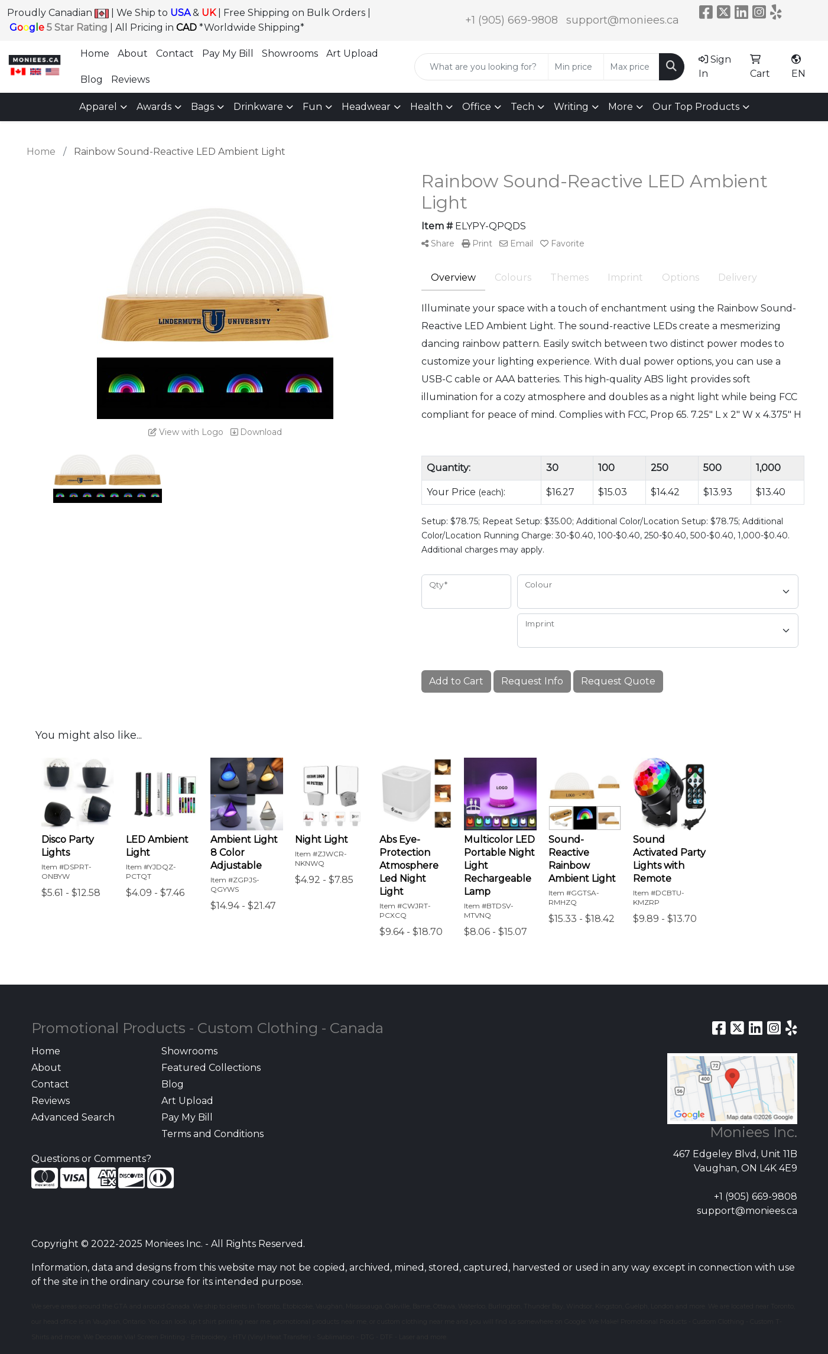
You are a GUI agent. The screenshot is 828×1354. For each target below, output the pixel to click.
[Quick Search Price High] (631, 66)
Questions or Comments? (91, 1158)
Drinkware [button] (258, 106)
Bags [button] (202, 106)
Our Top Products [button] (695, 106)
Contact (175, 53)
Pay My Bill (228, 53)
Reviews (130, 79)
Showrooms (290, 53)
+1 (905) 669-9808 (511, 20)
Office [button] (476, 106)
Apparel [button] (98, 106)
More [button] (620, 106)
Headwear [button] (366, 106)
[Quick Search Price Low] (576, 66)
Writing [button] (571, 106)
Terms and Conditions (212, 1133)
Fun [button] (312, 106)
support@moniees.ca (622, 20)
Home (94, 53)
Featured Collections (211, 1067)
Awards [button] (154, 106)
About (133, 53)
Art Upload (352, 53)
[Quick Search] (481, 66)
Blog (91, 79)
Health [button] (426, 106)
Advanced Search (73, 1117)
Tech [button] (522, 106)
